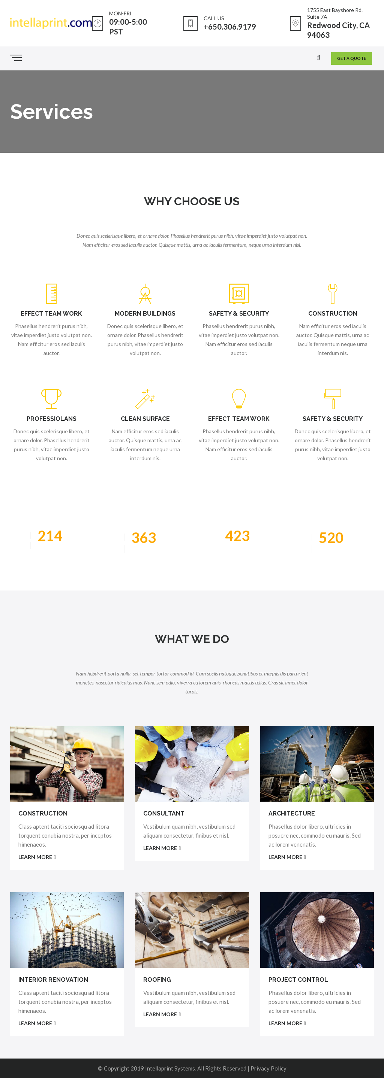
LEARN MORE (37, 857)
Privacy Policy (268, 1068)
